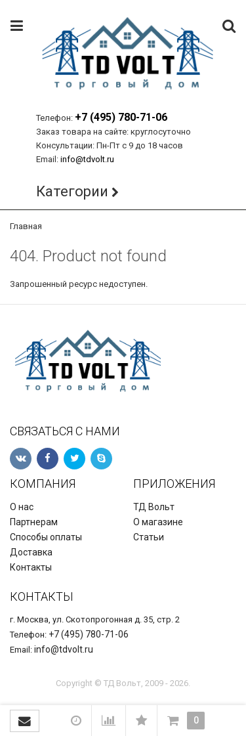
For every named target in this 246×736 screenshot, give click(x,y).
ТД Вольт (153, 507)
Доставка (31, 552)
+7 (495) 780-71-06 (121, 117)
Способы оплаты (46, 537)
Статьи (148, 537)
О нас (21, 507)
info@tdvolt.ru (87, 159)
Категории (72, 191)
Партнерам (34, 522)
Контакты (31, 567)
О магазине (158, 522)
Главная (26, 226)
